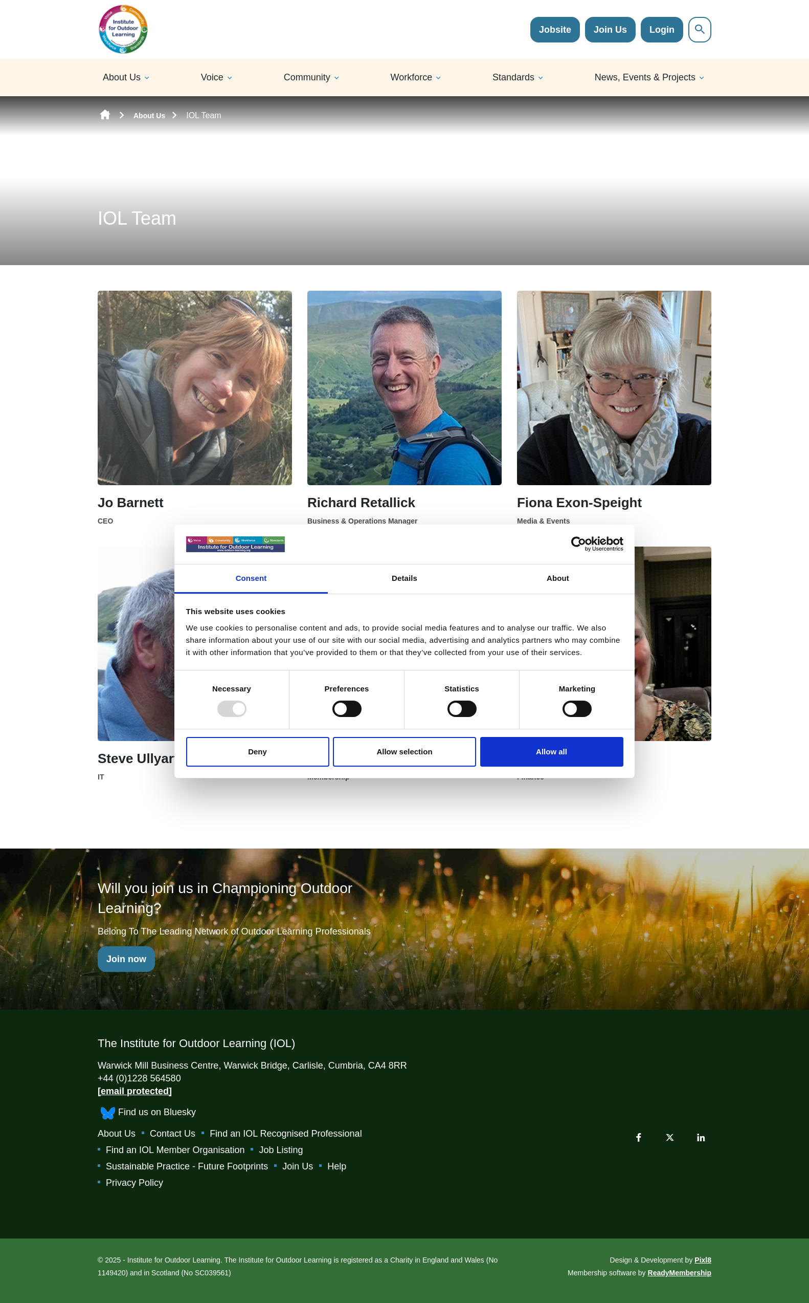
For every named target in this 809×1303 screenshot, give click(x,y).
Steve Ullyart (138, 758)
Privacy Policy (134, 1183)
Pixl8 (702, 1260)
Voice (212, 77)
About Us (122, 77)
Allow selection (404, 751)
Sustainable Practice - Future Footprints (187, 1166)
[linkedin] (701, 1137)
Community (307, 77)
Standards (513, 77)
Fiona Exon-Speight (579, 502)
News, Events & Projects (645, 77)
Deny (257, 751)
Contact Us (172, 1133)
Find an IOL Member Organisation (175, 1150)
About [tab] (558, 578)
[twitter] (670, 1137)
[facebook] (638, 1137)
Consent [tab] (251, 578)
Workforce (412, 77)
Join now (126, 959)
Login (662, 30)
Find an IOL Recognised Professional (286, 1133)
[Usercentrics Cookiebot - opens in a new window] (578, 544)
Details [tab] (404, 578)
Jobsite (555, 30)
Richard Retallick (361, 502)
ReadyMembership (679, 1273)
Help (336, 1166)
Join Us (610, 30)
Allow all (551, 751)
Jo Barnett (131, 502)
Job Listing (281, 1150)
